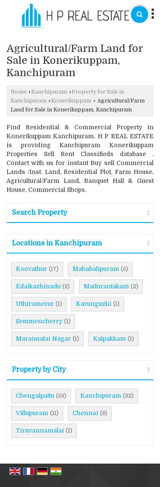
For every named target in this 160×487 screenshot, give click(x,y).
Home (18, 92)
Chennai (85, 413)
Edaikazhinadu (38, 286)
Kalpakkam (109, 338)
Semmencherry (39, 321)
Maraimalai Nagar (43, 338)
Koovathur (31, 268)
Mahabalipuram (96, 268)
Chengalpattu (35, 395)
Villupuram (32, 413)
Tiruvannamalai (40, 430)
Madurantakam (106, 286)
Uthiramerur (35, 303)
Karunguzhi (93, 303)
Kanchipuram (49, 92)
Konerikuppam (71, 101)
